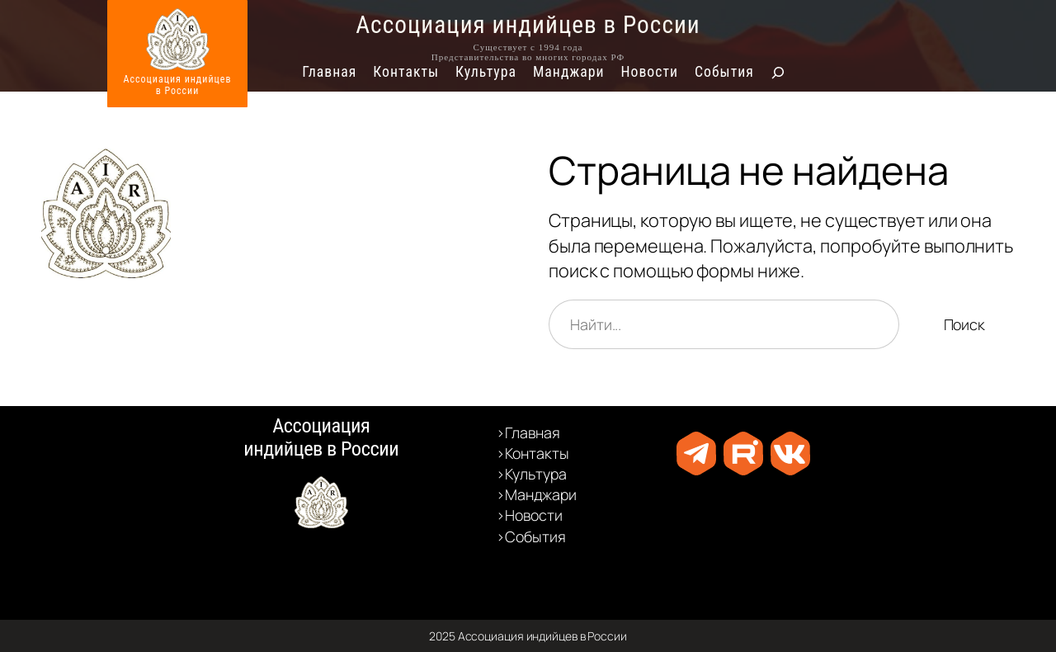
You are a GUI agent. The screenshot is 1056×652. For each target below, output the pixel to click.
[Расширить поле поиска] (778, 72)
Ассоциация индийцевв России (178, 85)
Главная (329, 72)
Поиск (965, 324)
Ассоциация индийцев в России (528, 25)
